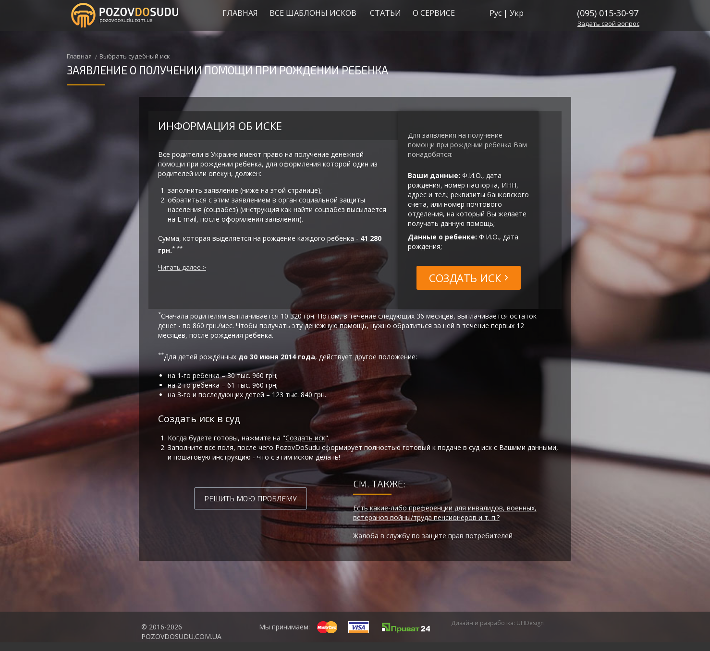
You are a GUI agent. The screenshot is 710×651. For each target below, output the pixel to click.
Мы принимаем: (284, 626)
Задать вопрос (608, 23)
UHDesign (530, 623)
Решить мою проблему (250, 498)
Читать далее (179, 267)
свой (608, 23)
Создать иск (305, 437)
